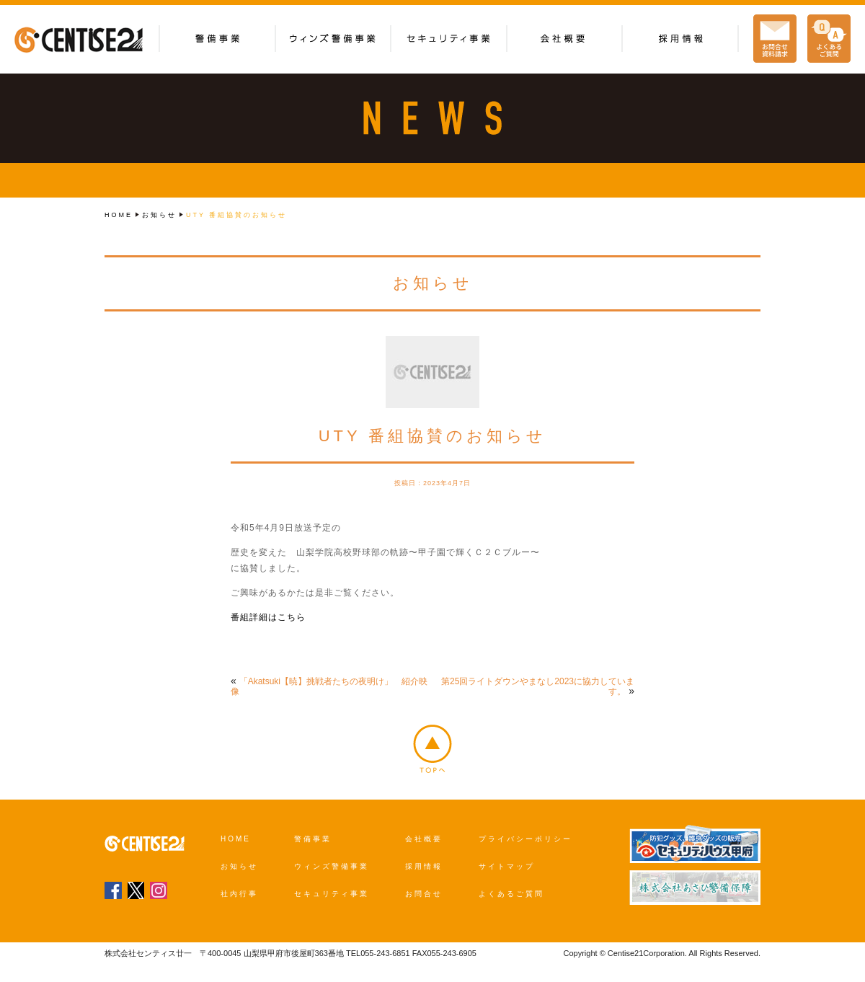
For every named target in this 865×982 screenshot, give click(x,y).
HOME (119, 214)
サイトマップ (507, 866)
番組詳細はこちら (268, 617)
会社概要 (424, 839)
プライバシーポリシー (525, 839)
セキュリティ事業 (331, 894)
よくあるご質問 (511, 894)
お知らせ (159, 214)
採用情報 (424, 866)
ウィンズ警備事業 (331, 866)
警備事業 (313, 839)
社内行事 (239, 894)
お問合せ (424, 894)
